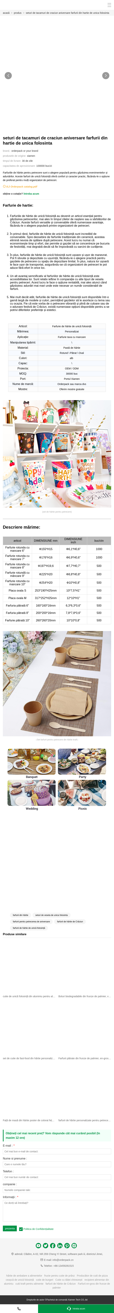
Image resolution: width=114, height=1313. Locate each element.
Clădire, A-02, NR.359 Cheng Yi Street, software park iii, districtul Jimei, (63, 1254)
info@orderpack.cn (63, 1259)
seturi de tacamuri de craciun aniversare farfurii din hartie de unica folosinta (67, 12)
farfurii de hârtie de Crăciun (70, 921)
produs (18, 12)
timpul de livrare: (12, 160)
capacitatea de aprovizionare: (19, 165)
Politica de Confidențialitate (38, 1229)
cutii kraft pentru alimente (29, 1283)
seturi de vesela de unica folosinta (51, 915)
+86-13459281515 (63, 1265)
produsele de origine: (14, 155)
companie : (10, 1184)
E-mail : (8, 1145)
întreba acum (31, 193)
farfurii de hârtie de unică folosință (29, 928)
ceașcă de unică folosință (20, 1279)
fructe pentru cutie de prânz (59, 1275)
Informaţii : (10, 1197)
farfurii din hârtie (20, 915)
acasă (6, 12)
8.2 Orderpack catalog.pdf (21, 186)
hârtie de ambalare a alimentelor (24, 1275)
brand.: (7, 150)
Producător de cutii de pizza (92, 1275)
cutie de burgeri (44, 1279)
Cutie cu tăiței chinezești (68, 1279)
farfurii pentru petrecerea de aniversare (31, 921)
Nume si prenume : (15, 1158)
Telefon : (8, 1171)
